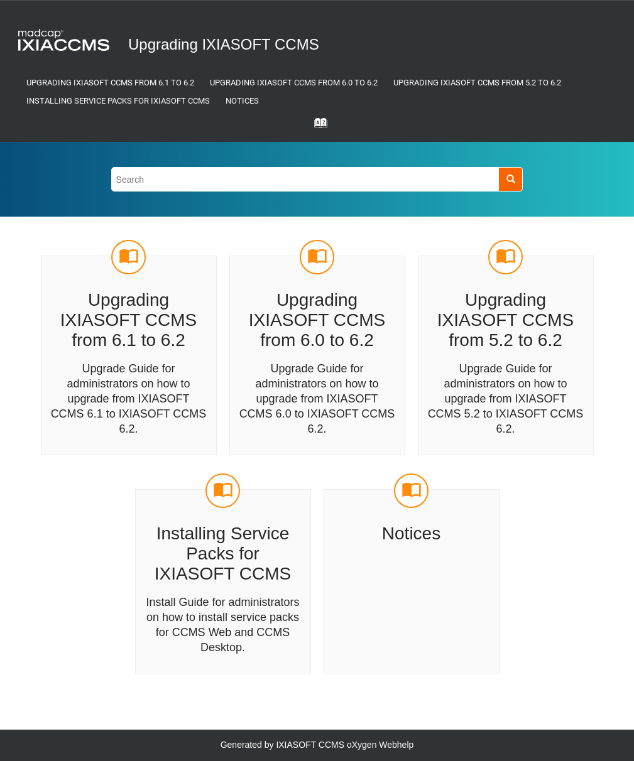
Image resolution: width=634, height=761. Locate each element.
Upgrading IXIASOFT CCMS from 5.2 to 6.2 (477, 82)
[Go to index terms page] (317, 127)
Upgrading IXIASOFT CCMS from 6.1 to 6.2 (110, 82)
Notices (242, 100)
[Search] (510, 179)
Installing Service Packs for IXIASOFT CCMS (118, 100)
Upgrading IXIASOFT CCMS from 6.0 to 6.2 (294, 82)
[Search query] (317, 179)
